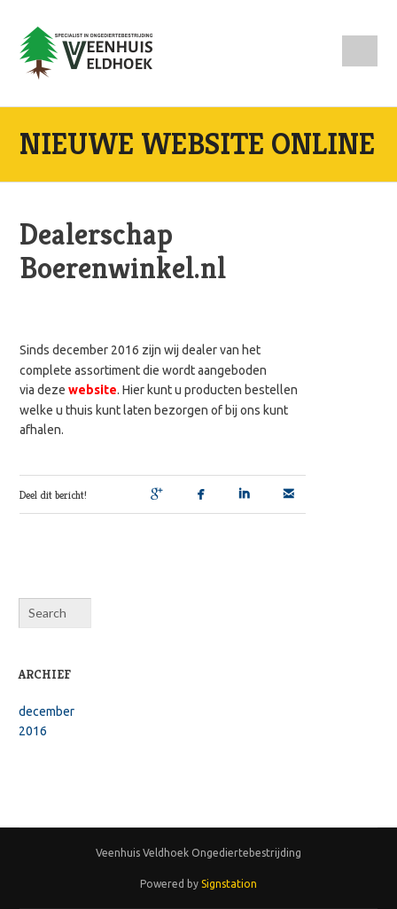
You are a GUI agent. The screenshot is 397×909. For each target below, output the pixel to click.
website (92, 390)
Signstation (229, 884)
